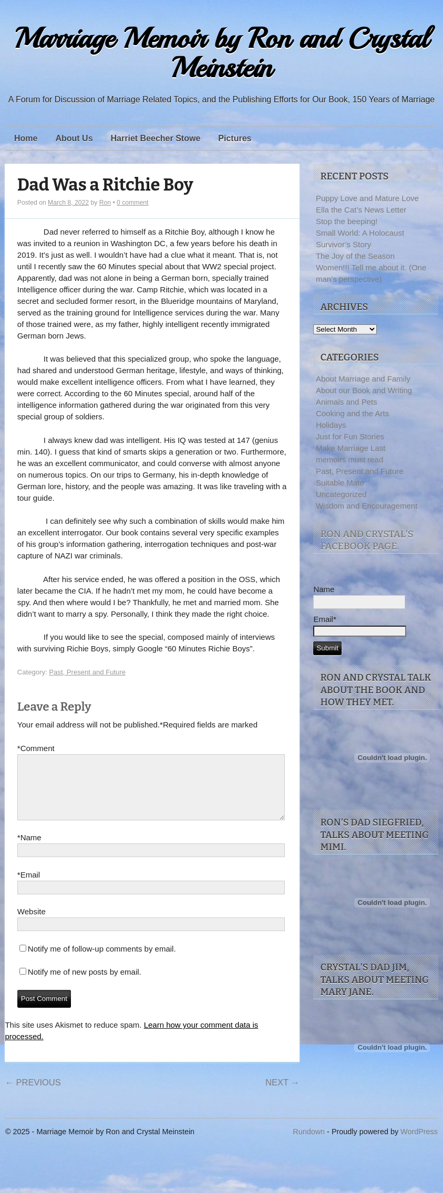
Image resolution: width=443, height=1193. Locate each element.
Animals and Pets (346, 401)
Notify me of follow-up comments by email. (102, 961)
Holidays (331, 424)
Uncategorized (341, 494)
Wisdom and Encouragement (366, 505)
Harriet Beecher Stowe (156, 138)
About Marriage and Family (363, 378)
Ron (105, 202)
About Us (73, 138)
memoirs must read (349, 459)
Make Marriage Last (351, 448)
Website (31, 924)
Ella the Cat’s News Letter (361, 209)
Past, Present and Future (87, 672)
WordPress (419, 1132)
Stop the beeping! (347, 221)
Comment (36, 748)
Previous (32, 1095)
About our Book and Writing (364, 390)
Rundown (309, 1132)
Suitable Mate (340, 482)
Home (25, 138)
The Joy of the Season (355, 255)
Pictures (234, 138)
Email (28, 887)
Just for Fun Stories (350, 436)
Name (29, 850)
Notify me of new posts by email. (84, 984)
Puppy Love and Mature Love (367, 198)
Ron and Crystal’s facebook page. (366, 540)
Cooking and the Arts (352, 413)
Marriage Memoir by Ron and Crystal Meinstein (221, 53)
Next (282, 1095)
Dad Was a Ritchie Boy (105, 185)
